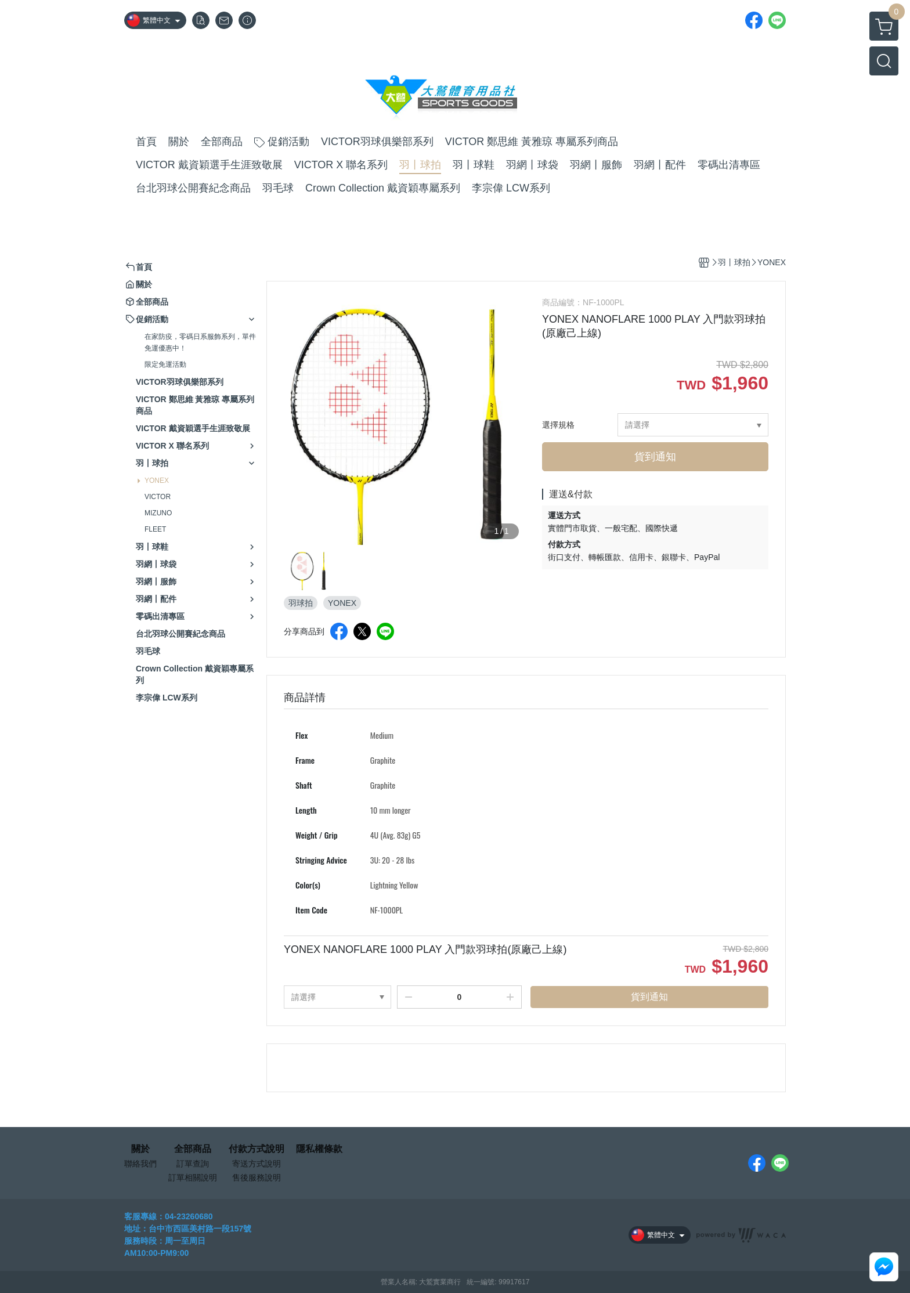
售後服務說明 (256, 1177)
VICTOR (158, 497)
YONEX (157, 480)
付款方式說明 (256, 1149)
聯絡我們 (140, 1164)
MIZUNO (158, 513)
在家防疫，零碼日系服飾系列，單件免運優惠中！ (200, 342)
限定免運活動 (165, 364)
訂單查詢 (192, 1164)
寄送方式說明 (256, 1164)
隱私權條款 (319, 1149)
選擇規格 (558, 424)
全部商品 (192, 1149)
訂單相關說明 (192, 1177)
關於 (140, 1149)
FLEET (155, 529)
